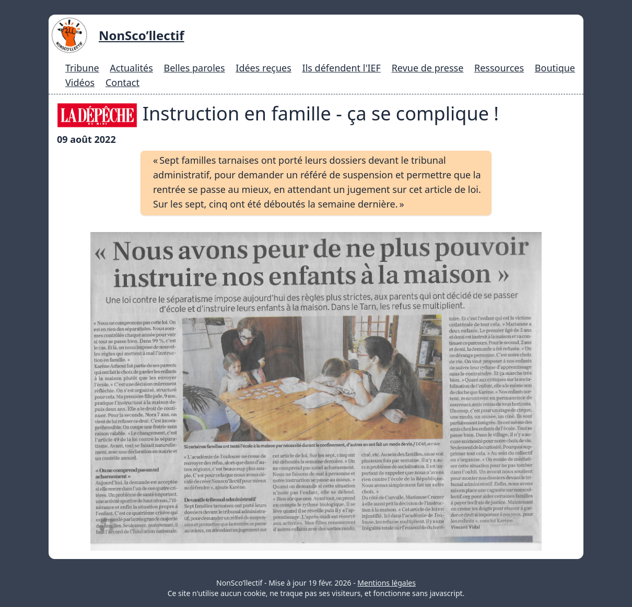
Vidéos (80, 82)
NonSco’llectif (141, 35)
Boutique (555, 68)
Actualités (131, 68)
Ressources (499, 68)
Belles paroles (194, 68)
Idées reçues (263, 68)
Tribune (82, 68)
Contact (122, 82)
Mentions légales (386, 583)
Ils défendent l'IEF (341, 68)
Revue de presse (428, 68)
